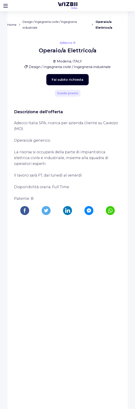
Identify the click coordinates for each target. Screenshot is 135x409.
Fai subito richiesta (60, 171)
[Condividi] (108, 106)
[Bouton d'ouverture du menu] (5, 6)
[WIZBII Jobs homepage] (67, 5)
